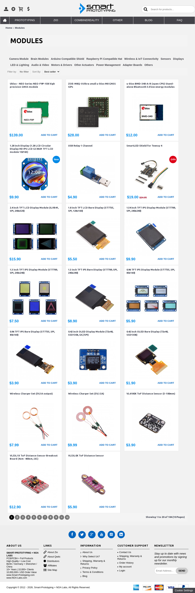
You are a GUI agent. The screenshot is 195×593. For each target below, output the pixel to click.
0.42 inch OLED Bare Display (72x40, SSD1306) (147, 333)
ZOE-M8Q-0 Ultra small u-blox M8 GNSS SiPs (92, 85)
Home (9, 27)
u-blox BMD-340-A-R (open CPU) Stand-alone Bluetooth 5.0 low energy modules (150, 85)
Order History (125, 562)
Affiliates (50, 565)
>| (67, 517)
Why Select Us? (90, 556)
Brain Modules (40, 58)
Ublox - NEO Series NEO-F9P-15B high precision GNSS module (32, 85)
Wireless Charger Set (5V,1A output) (31, 393)
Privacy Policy (88, 568)
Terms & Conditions (91, 572)
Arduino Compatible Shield (67, 58)
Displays (178, 58)
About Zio (51, 552)
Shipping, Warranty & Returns (92, 562)
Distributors (51, 561)
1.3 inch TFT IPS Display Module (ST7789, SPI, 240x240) (34, 271)
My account (124, 566)
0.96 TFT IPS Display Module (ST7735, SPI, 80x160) (150, 271)
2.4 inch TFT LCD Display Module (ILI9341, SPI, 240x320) (34, 209)
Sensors (166, 58)
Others (148, 64)
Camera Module (19, 58)
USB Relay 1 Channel (80, 145)
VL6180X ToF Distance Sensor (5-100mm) (150, 393)
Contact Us (124, 552)
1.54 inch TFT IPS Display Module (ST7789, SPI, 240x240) (151, 209)
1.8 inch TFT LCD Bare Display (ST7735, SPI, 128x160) (91, 209)
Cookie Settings (184, 590)
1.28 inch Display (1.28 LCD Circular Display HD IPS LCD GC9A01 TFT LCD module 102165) (31, 148)
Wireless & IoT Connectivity (141, 58)
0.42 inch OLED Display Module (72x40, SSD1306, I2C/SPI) (90, 333)
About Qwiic (52, 556)
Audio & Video (40, 64)
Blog (83, 576)
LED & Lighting (19, 64)
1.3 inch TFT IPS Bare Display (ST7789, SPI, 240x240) (92, 271)
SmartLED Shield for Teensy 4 (144, 145)
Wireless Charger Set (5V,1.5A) (86, 393)
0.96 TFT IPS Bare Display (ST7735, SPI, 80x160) (32, 333)
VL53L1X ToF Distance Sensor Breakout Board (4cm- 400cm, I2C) (34, 457)
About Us (86, 552)
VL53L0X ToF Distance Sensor (86, 455)
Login (121, 570)
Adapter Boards (132, 64)
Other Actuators (84, 64)
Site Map (50, 570)
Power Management (108, 64)
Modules (20, 27)
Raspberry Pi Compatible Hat (104, 58)
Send (182, 570)
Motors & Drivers (61, 64)
